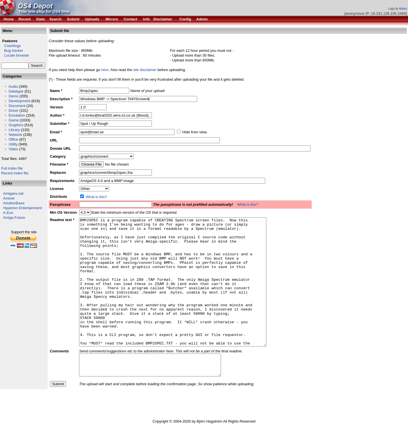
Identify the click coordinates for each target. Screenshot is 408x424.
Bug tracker (12, 50)
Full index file (12, 168)
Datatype (15, 91)
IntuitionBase (13, 203)
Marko (403, 8)
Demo (13, 96)
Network (15, 134)
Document (16, 106)
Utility (13, 144)
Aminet (8, 198)
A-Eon (8, 213)
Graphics (15, 125)
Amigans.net (13, 193)
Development (19, 101)
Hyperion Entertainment (22, 208)
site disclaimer (144, 70)
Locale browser (15, 55)
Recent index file (14, 173)
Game (13, 120)
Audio (13, 86)
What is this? (96, 197)
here (105, 70)
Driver (13, 110)
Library (14, 130)
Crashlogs (11, 46)
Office (13, 139)
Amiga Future (14, 217)
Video (13, 149)
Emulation (16, 115)
